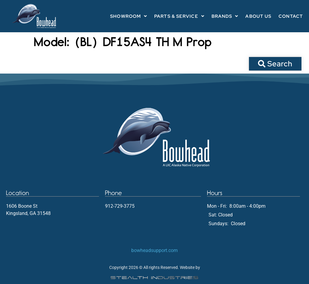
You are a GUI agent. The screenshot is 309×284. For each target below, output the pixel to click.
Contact (291, 16)
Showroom (128, 16)
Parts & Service (179, 16)
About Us (258, 16)
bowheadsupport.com (154, 250)
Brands (225, 16)
